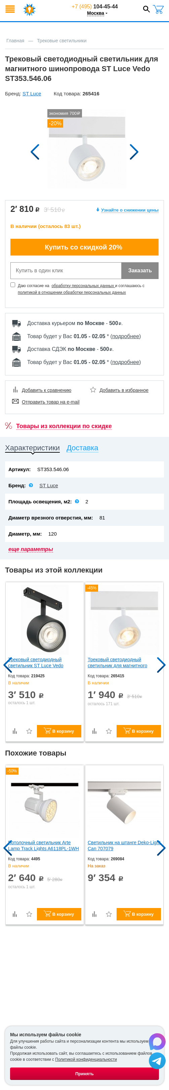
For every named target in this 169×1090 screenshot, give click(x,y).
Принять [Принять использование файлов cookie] (84, 1073)
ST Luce (48, 485)
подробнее (125, 336)
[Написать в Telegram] (157, 1061)
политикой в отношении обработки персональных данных (72, 292)
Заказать (140, 270)
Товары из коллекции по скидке (64, 426)
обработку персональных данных (83, 285)
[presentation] (32, 449)
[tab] (32, 449)
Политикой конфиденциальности (86, 1059)
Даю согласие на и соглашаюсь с (81, 289)
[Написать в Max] (157, 1042)
